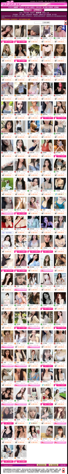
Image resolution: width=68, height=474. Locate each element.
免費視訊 (11, 38)
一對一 (64, 190)
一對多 (12, 229)
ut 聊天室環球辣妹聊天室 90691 (19, 465)
